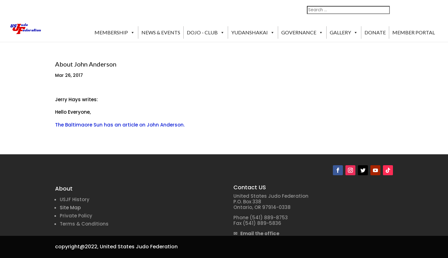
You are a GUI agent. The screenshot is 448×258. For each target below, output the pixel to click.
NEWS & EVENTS (160, 32)
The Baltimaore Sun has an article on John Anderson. (120, 125)
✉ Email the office (256, 233)
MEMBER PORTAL (413, 32)
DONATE (375, 32)
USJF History (74, 199)
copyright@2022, (77, 246)
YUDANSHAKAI (253, 32)
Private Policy (76, 215)
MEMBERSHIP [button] (114, 32)
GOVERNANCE (302, 32)
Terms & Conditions (84, 224)
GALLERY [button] (344, 32)
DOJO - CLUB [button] (206, 32)
